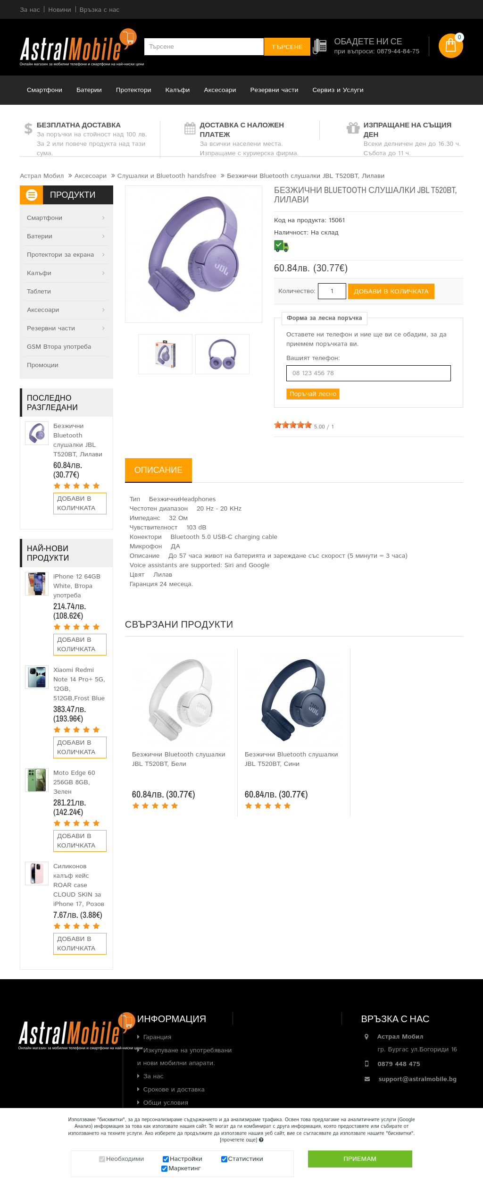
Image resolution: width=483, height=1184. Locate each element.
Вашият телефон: (313, 358)
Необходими (125, 1159)
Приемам (359, 1159)
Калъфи (178, 90)
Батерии (89, 90)
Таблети (39, 291)
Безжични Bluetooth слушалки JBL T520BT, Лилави (77, 440)
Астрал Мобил (42, 176)
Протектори (133, 90)
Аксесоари (220, 90)
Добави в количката (76, 503)
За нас (153, 1076)
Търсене (287, 47)
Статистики (245, 1159)
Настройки (186, 1159)
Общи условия (165, 1103)
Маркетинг (184, 1168)
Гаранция (157, 1037)
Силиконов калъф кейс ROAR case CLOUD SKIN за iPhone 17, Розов (78, 885)
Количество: (297, 291)
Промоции (42, 365)
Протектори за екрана (60, 255)
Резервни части (274, 90)
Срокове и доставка (174, 1089)
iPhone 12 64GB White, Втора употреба (76, 586)
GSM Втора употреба (59, 347)
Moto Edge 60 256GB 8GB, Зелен (74, 782)
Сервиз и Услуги (338, 90)
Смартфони (44, 90)
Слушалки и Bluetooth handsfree (167, 176)
